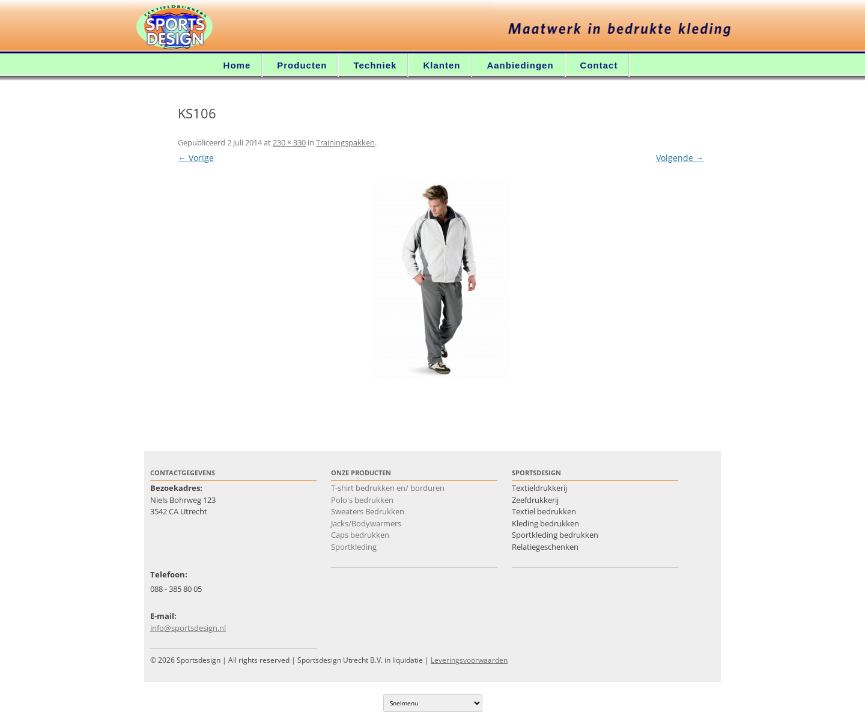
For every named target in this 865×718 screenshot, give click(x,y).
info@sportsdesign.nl (188, 627)
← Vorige (196, 157)
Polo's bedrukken (362, 499)
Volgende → (680, 157)
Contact (599, 65)
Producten (302, 65)
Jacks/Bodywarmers (366, 523)
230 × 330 (289, 142)
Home (237, 65)
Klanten (441, 65)
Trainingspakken (345, 142)
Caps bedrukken (360, 534)
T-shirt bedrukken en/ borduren (388, 487)
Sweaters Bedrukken (367, 511)
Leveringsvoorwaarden (469, 660)
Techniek (374, 65)
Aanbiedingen (520, 65)
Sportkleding (354, 546)
